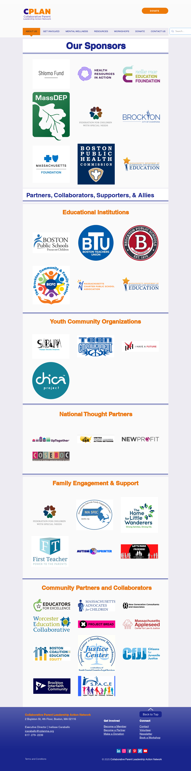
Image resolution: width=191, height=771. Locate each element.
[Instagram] (124, 751)
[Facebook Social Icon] (129, 751)
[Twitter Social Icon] (140, 751)
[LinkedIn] (119, 751)
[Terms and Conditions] (36, 758)
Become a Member (115, 726)
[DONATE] (155, 11)
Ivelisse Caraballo (59, 727)
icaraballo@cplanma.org (39, 731)
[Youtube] (145, 751)
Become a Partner (114, 730)
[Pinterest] (135, 751)
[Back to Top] (150, 714)
